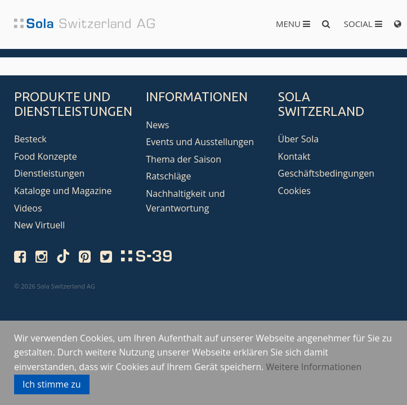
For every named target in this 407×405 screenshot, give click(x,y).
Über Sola (298, 139)
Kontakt (294, 156)
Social (363, 23)
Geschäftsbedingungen (326, 173)
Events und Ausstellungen (200, 142)
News (157, 125)
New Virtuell (39, 225)
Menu (293, 23)
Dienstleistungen (49, 173)
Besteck (30, 139)
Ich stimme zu (52, 384)
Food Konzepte (45, 156)
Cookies (294, 190)
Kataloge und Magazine (63, 190)
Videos (28, 208)
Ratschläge (168, 176)
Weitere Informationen (314, 367)
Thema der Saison (183, 159)
